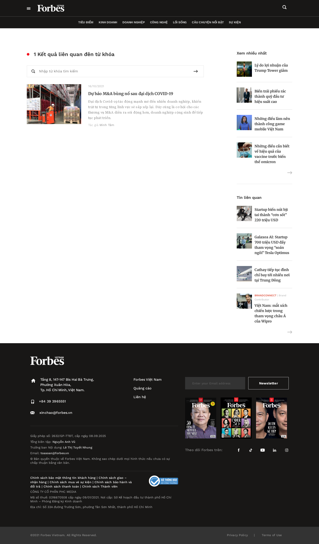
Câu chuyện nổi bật (208, 22)
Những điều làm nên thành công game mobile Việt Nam (272, 123)
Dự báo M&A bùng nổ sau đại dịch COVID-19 (130, 93)
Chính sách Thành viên (100, 486)
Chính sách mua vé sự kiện (71, 482)
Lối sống (180, 22)
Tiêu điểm (85, 22)
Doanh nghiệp (133, 22)
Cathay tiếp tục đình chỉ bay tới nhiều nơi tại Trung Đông (272, 275)
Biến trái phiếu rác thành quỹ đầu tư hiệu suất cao (270, 96)
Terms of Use (272, 535)
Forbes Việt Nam (147, 379)
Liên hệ (139, 397)
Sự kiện (235, 22)
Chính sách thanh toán (61, 486)
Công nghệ (159, 22)
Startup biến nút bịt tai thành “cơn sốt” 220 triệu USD (271, 214)
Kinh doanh (108, 22)
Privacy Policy (237, 535)
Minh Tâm (107, 125)
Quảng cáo (142, 388)
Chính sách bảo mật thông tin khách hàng (63, 477)
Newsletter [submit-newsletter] (268, 383)
